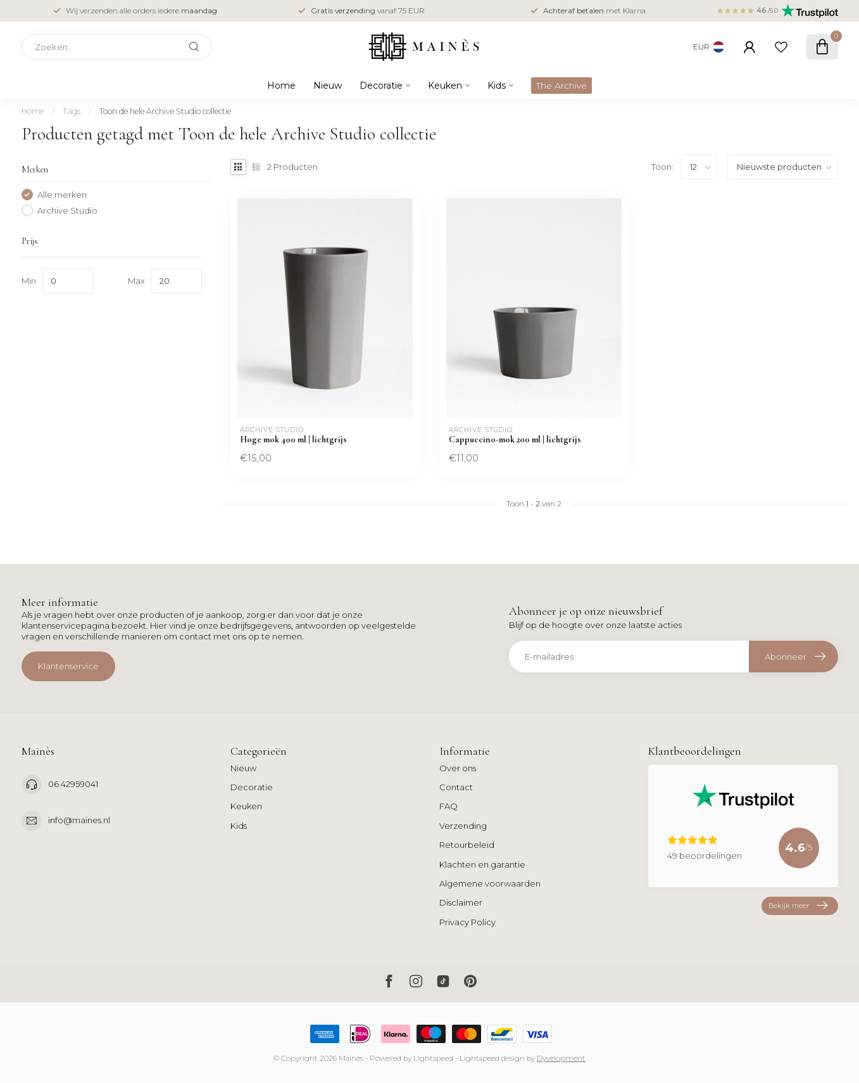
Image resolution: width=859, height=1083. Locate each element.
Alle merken (62, 194)
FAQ (448, 806)
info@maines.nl (79, 820)
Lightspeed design (492, 1058)
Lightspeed (433, 1058)
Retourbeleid (466, 845)
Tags (71, 111)
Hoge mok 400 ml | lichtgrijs (293, 439)
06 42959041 (73, 784)
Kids (496, 85)
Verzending (463, 826)
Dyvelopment (561, 1058)
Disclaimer (460, 902)
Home (281, 85)
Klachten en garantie (482, 864)
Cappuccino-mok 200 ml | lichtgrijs (515, 439)
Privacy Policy (467, 922)
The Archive (561, 85)
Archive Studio (67, 210)
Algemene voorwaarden (490, 883)
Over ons (457, 768)
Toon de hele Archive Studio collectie (165, 111)
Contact (456, 787)
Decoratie (381, 85)
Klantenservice (68, 666)
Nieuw (327, 85)
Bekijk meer (797, 906)
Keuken (445, 85)
